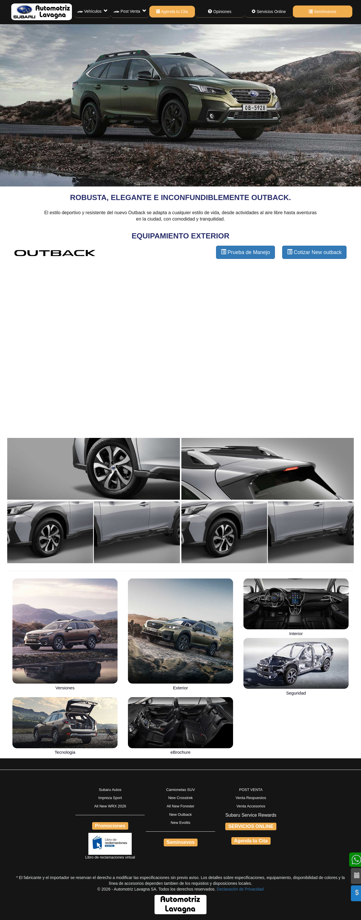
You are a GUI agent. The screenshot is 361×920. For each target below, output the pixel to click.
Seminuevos (322, 11)
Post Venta (129, 11)
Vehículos (92, 11)
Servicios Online (269, 11)
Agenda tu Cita (172, 11)
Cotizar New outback (314, 252)
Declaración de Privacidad (240, 889)
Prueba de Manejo (245, 252)
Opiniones (219, 11)
